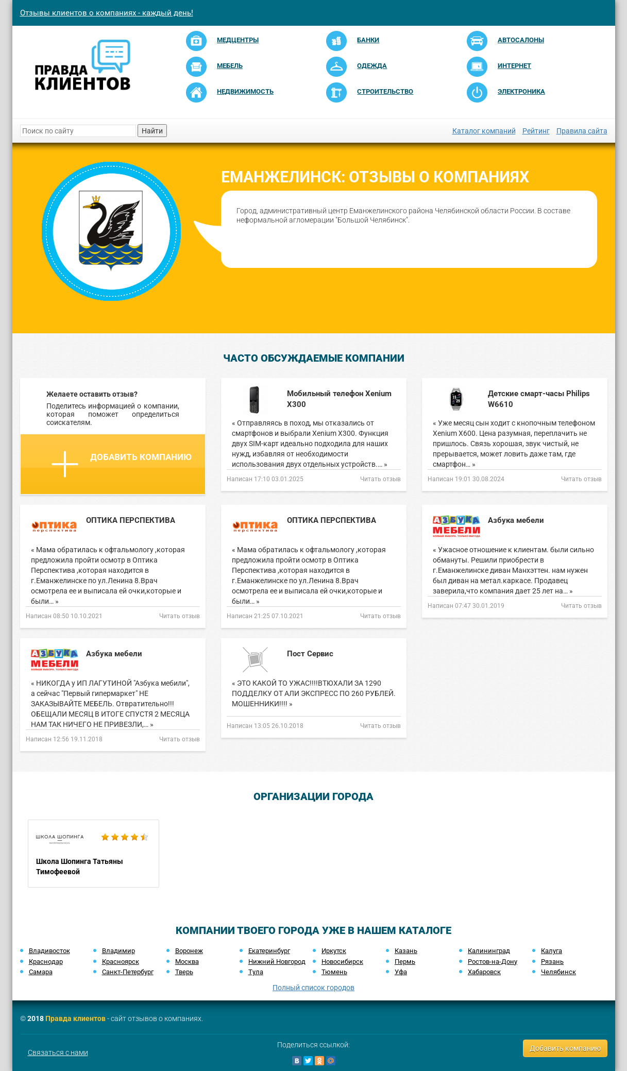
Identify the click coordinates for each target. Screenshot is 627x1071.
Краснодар (46, 961)
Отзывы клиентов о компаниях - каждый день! (106, 13)
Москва (187, 961)
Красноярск (120, 961)
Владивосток (49, 951)
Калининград (489, 951)
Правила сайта (581, 131)
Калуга (551, 951)
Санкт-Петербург (128, 972)
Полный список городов (313, 987)
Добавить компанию (122, 464)
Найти (152, 131)
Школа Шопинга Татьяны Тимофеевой (93, 853)
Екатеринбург (269, 951)
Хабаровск (484, 972)
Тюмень (334, 972)
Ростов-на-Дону (492, 961)
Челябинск (558, 972)
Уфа (401, 972)
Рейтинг (536, 131)
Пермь (405, 961)
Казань (406, 951)
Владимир (118, 951)
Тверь (184, 972)
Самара (41, 972)
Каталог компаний (484, 131)
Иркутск (333, 951)
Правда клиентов (75, 1018)
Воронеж (189, 951)
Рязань (552, 961)
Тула (255, 972)
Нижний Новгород (277, 961)
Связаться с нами (58, 1052)
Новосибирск (342, 961)
